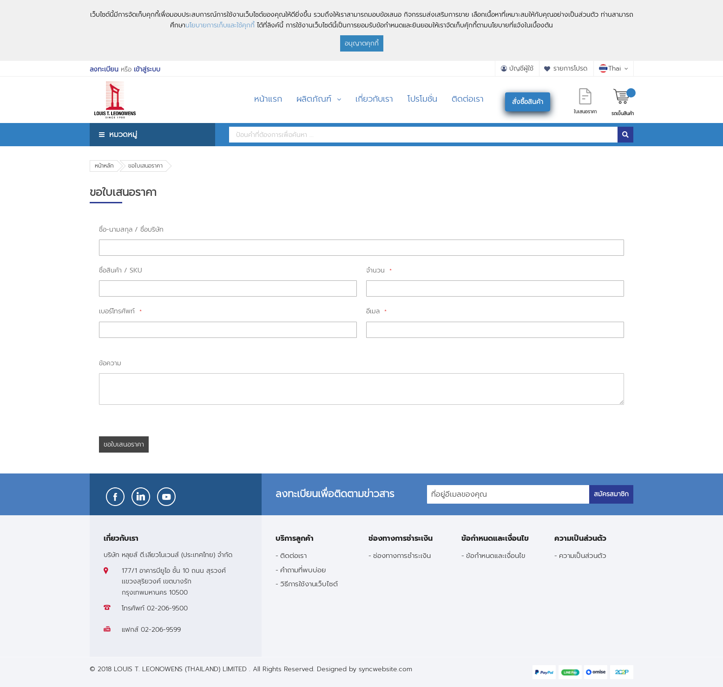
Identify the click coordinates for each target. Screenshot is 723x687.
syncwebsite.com (385, 669)
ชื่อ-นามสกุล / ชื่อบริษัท (131, 229)
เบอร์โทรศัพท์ (118, 311)
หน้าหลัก (104, 166)
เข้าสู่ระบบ (147, 69)
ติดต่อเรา (293, 555)
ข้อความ (110, 363)
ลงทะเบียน (104, 69)
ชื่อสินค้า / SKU (120, 270)
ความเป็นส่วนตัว (582, 555)
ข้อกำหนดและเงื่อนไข (496, 555)
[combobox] (423, 135)
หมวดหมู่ (123, 134)
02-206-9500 (167, 608)
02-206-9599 (161, 630)
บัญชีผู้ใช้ (521, 68)
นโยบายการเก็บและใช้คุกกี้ (220, 25)
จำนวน (376, 270)
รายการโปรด (570, 68)
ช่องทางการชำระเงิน (402, 555)
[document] (361, 30)
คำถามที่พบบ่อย (303, 569)
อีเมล (374, 311)
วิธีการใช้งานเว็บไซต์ (309, 583)
